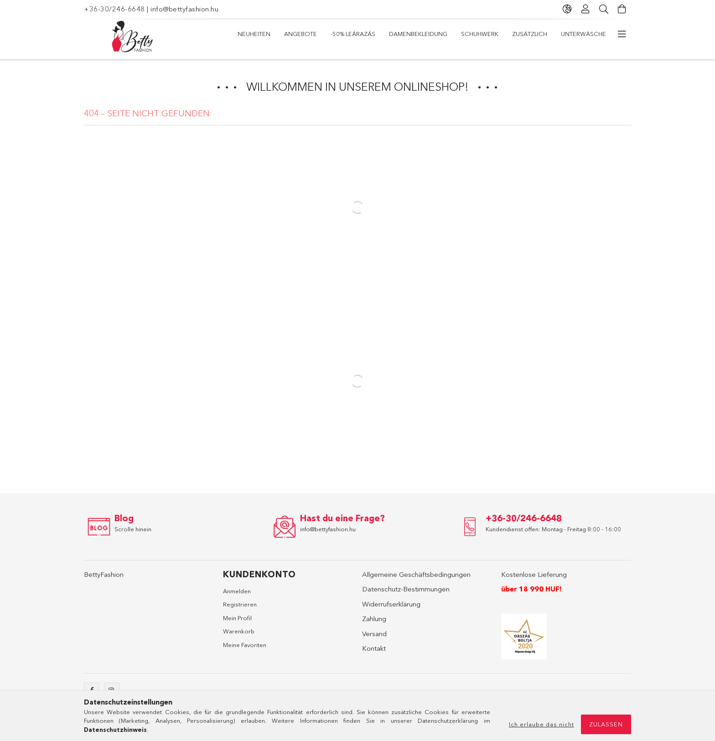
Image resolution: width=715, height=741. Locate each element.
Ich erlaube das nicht (541, 724)
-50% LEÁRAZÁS (353, 33)
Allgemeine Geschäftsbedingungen (416, 574)
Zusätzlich (529, 33)
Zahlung (374, 618)
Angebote (300, 33)
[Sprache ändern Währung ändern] (567, 9)
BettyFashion (104, 574)
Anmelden (237, 591)
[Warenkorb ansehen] (622, 9)
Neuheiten (254, 33)
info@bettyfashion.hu (184, 9)
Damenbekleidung (418, 33)
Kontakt (374, 648)
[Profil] (585, 9)
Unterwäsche (583, 33)
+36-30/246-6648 (114, 9)
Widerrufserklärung (391, 604)
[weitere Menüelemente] (622, 34)
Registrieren (240, 604)
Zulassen (606, 724)
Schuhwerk (479, 33)
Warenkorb (238, 631)
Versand (374, 633)
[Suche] (604, 9)
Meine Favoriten (244, 644)
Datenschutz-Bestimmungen (406, 589)
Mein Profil (237, 618)
